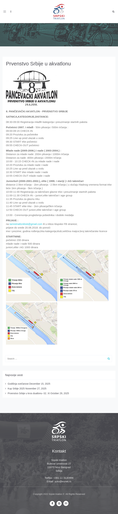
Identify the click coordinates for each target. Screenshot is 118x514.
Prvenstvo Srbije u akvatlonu (38, 63)
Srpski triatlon (55, 494)
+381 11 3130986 (63, 477)
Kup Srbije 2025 (16, 388)
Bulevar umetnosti (57, 463)
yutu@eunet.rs (63, 481)
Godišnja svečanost (18, 383)
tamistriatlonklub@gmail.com (26, 224)
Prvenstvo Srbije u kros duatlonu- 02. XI (29, 393)
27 (69, 463)
